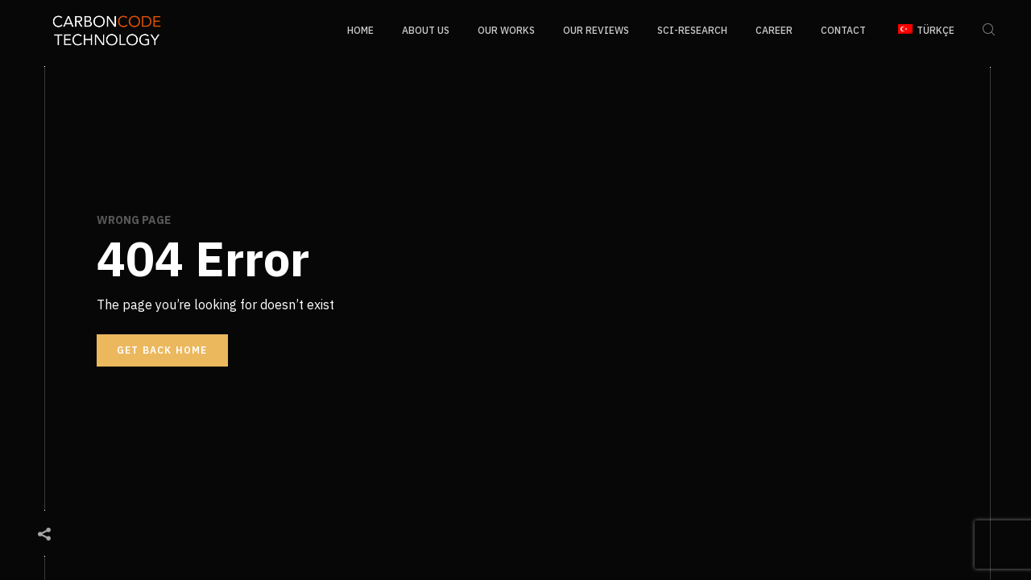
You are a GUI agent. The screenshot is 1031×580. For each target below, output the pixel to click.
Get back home (162, 350)
